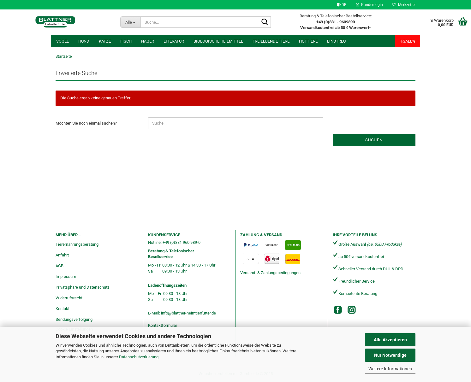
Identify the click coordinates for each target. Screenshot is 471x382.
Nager (147, 41)
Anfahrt (62, 255)
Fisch (126, 41)
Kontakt (62, 308)
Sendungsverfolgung (74, 319)
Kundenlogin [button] (369, 5)
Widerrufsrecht (69, 298)
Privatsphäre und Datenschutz (82, 287)
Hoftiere (308, 41)
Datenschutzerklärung (138, 357)
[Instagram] (352, 310)
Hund (83, 41)
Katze (105, 41)
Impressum (66, 276)
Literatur (174, 41)
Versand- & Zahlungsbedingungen (270, 272)
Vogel (62, 41)
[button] (341, 4)
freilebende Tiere (271, 41)
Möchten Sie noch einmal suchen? (86, 123)
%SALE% (407, 41)
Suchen (374, 140)
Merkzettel (403, 5)
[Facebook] (338, 310)
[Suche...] (130, 22)
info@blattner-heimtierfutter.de (188, 313)
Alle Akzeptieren (390, 339)
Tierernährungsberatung (77, 244)
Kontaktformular (162, 325)
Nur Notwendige (390, 355)
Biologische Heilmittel (218, 41)
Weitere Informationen (390, 368)
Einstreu (336, 41)
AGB (59, 265)
